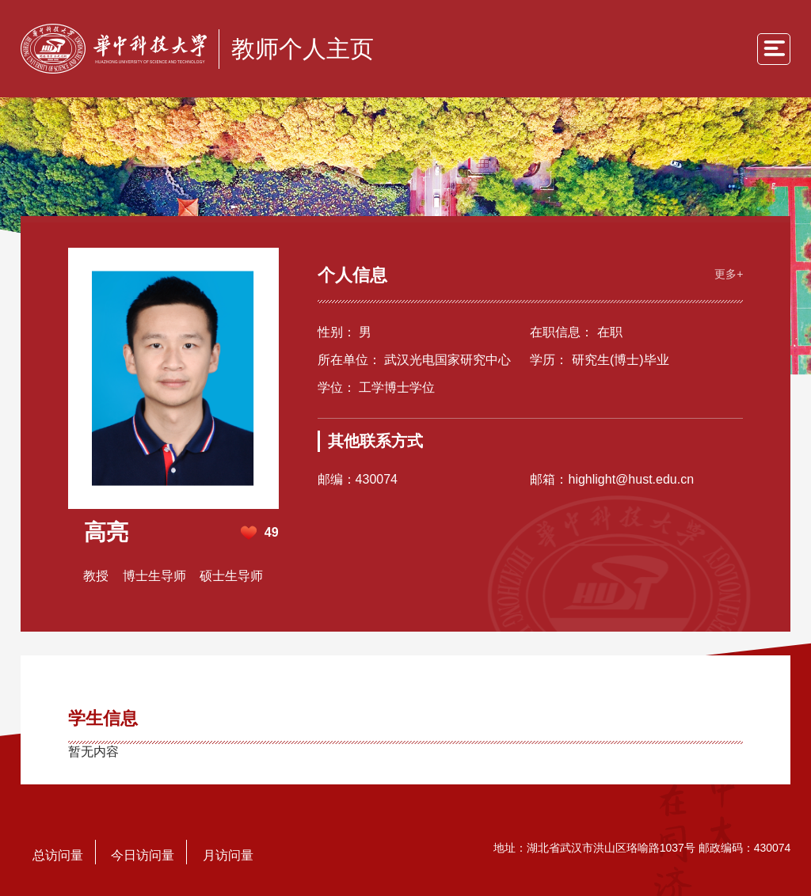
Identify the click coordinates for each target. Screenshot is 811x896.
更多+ (728, 274)
